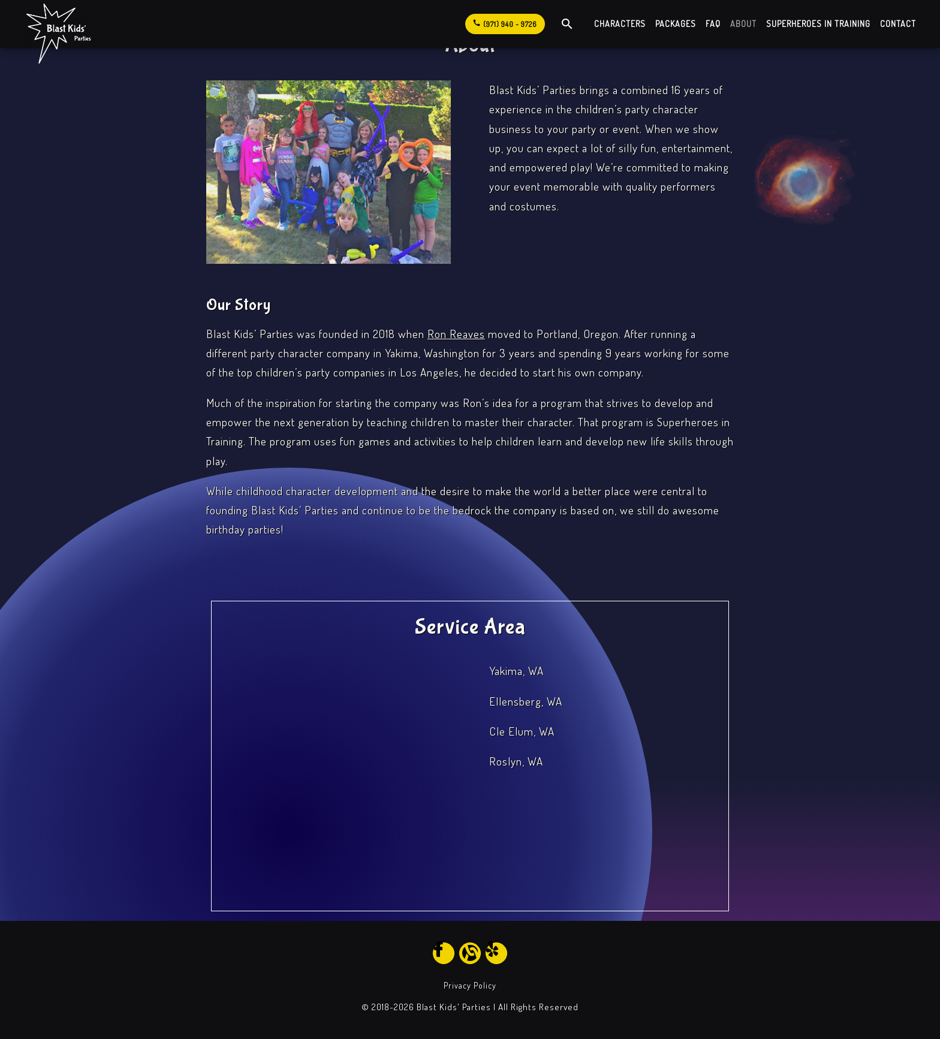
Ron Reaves (456, 333)
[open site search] (567, 24)
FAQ (713, 24)
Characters (620, 24)
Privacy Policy (470, 985)
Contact (898, 24)
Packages (675, 24)
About (743, 24)
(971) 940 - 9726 (504, 22)
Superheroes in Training (818, 24)
